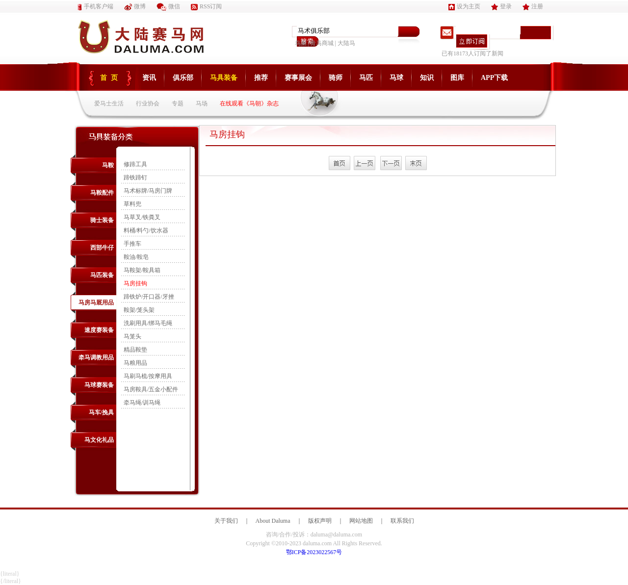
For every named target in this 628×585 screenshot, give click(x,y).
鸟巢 (301, 43)
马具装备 (223, 77)
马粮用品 (135, 362)
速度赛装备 (99, 330)
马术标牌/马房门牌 (148, 190)
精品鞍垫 (135, 349)
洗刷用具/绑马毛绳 (148, 323)
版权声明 (320, 520)
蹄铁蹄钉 (135, 177)
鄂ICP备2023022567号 (314, 552)
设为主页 (464, 6)
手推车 (132, 243)
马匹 (366, 77)
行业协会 (147, 103)
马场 (202, 103)
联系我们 (402, 520)
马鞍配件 (102, 192)
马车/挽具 (101, 412)
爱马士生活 (109, 103)
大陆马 (346, 43)
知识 (427, 77)
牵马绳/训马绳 (142, 402)
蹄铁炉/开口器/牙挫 (149, 296)
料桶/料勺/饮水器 (146, 230)
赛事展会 (298, 77)
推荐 (261, 77)
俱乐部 (183, 77)
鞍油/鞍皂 (136, 257)
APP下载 (494, 77)
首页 (111, 77)
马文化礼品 (99, 439)
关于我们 (226, 520)
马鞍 (108, 165)
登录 (501, 6)
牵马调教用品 (96, 357)
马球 (396, 77)
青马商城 (322, 43)
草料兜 (132, 204)
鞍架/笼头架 (139, 309)
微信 (168, 6)
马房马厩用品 (96, 302)
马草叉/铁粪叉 (142, 217)
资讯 (149, 77)
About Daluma (273, 520)
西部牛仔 (102, 247)
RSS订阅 (206, 6)
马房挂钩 (135, 283)
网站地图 (361, 520)
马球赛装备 (99, 385)
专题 (177, 103)
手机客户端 (95, 6)
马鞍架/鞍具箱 (142, 270)
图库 (457, 77)
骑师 (335, 77)
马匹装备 (102, 275)
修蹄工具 (135, 164)
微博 (135, 6)
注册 (533, 6)
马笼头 (132, 336)
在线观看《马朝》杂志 (249, 103)
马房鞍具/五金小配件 (151, 389)
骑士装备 (102, 220)
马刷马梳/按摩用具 (148, 376)
